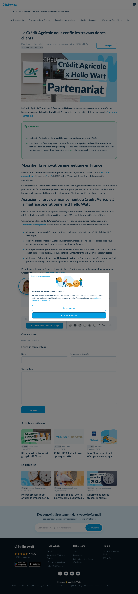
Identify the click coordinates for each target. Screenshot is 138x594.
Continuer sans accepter (40, 276)
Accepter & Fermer (69, 315)
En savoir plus (69, 308)
